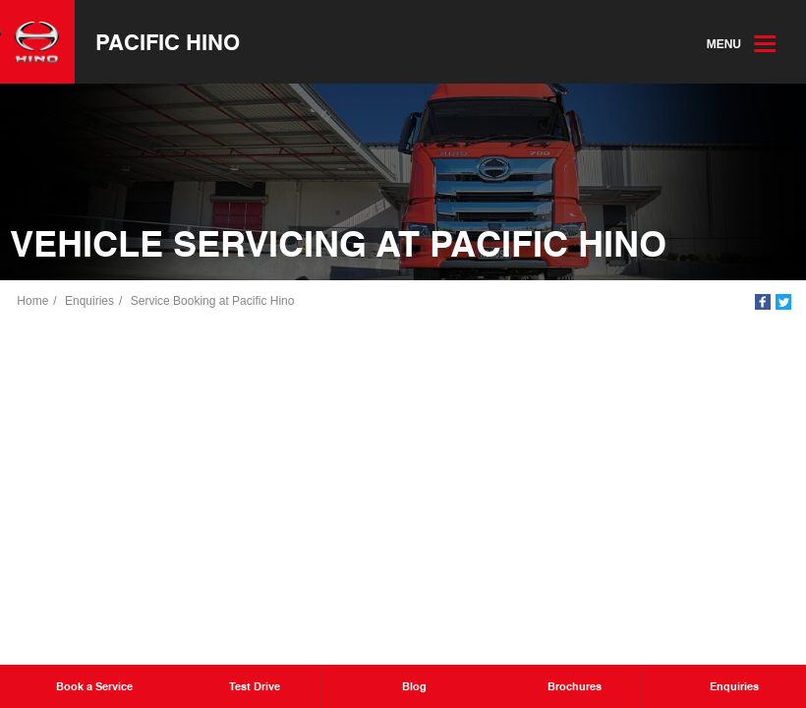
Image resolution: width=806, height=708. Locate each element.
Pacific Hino (168, 42)
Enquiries (90, 302)
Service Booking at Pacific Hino (213, 302)
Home (33, 302)
